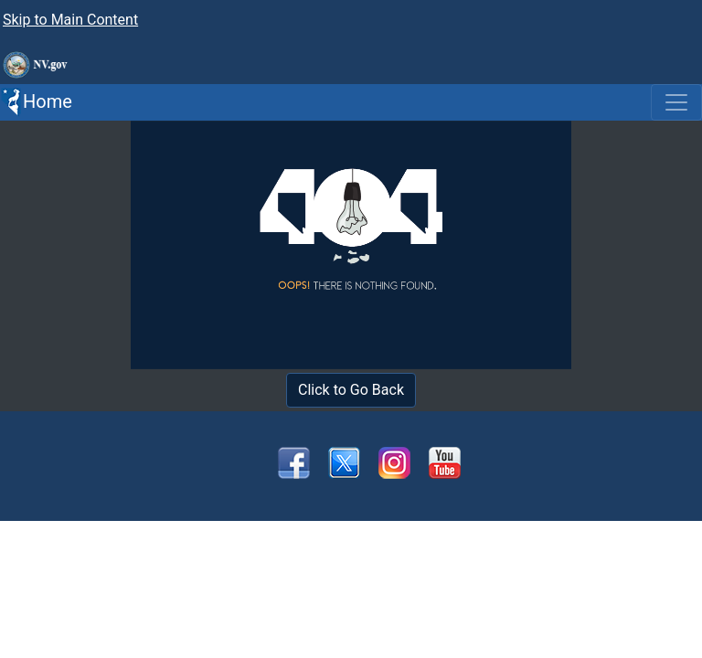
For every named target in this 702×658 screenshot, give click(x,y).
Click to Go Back (351, 389)
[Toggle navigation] (676, 102)
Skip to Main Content (70, 19)
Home (36, 102)
